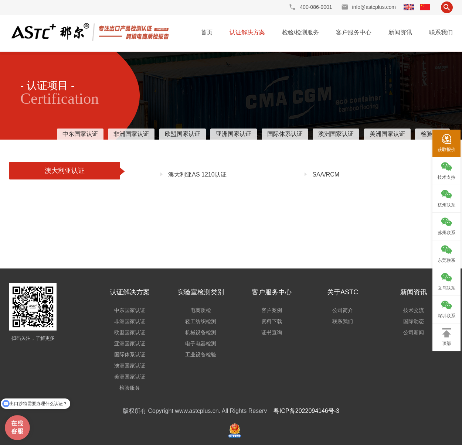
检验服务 (129, 388)
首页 (207, 32)
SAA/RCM (325, 174)
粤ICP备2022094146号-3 (306, 411)
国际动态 (413, 321)
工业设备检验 (200, 354)
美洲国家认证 (387, 134)
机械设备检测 (200, 332)
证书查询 (271, 332)
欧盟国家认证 (182, 134)
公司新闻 (413, 332)
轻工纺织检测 (200, 321)
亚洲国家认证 (233, 134)
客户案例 (271, 310)
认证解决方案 (247, 32)
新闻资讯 (400, 32)
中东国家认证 (80, 134)
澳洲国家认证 (336, 134)
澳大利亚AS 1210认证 (197, 174)
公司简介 (342, 310)
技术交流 (413, 310)
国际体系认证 (285, 134)
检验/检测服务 (300, 32)
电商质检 (200, 310)
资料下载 (271, 321)
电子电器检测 (200, 343)
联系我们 (441, 32)
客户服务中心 (353, 32)
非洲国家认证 (131, 134)
